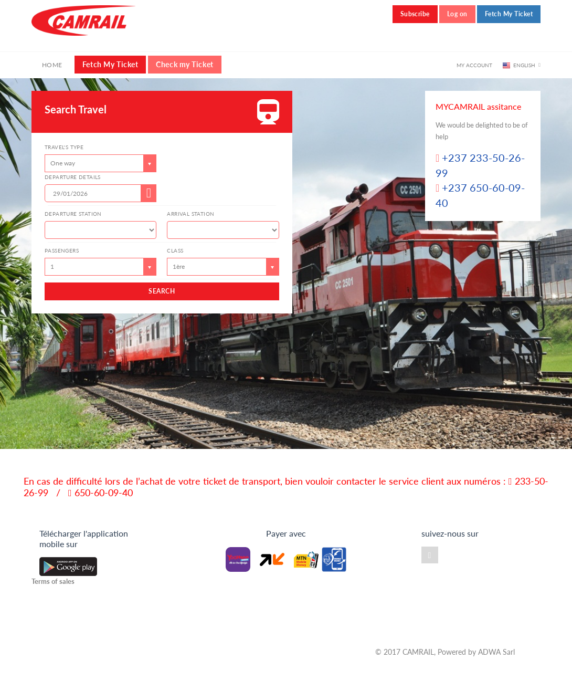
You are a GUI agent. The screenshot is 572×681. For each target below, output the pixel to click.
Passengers (62, 250)
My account (474, 65)
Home (52, 65)
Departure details (73, 177)
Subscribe (415, 14)
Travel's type (64, 147)
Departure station (73, 214)
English (524, 65)
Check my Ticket (184, 64)
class (175, 250)
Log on (457, 14)
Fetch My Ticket (509, 14)
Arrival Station (190, 214)
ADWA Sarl (496, 651)
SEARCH (162, 291)
